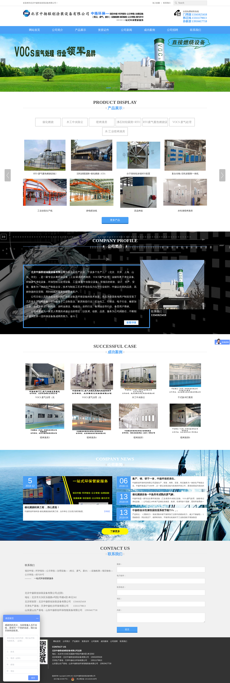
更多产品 (115, 220)
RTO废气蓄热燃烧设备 (155, 123)
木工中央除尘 (75, 122)
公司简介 (57, 29)
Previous (3, 62)
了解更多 (115, 531)
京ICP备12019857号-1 (61, 679)
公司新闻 (126, 29)
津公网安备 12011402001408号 (87, 679)
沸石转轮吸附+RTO (128, 122)
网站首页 (34, 29)
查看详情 (131, 322)
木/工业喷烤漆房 (115, 131)
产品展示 (80, 29)
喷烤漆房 (101, 122)
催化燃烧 (48, 122)
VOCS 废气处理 (182, 122)
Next (227, 62)
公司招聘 (172, 29)
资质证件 (103, 29)
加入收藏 (156, 3)
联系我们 (167, 3)
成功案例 (149, 29)
